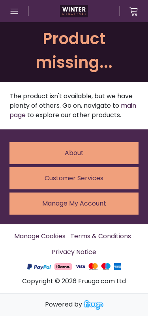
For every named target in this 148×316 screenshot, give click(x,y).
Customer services (74, 178)
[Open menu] (14, 11)
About (74, 152)
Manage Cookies (40, 236)
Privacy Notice (74, 251)
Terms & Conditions (100, 236)
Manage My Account (74, 203)
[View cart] (134, 11)
